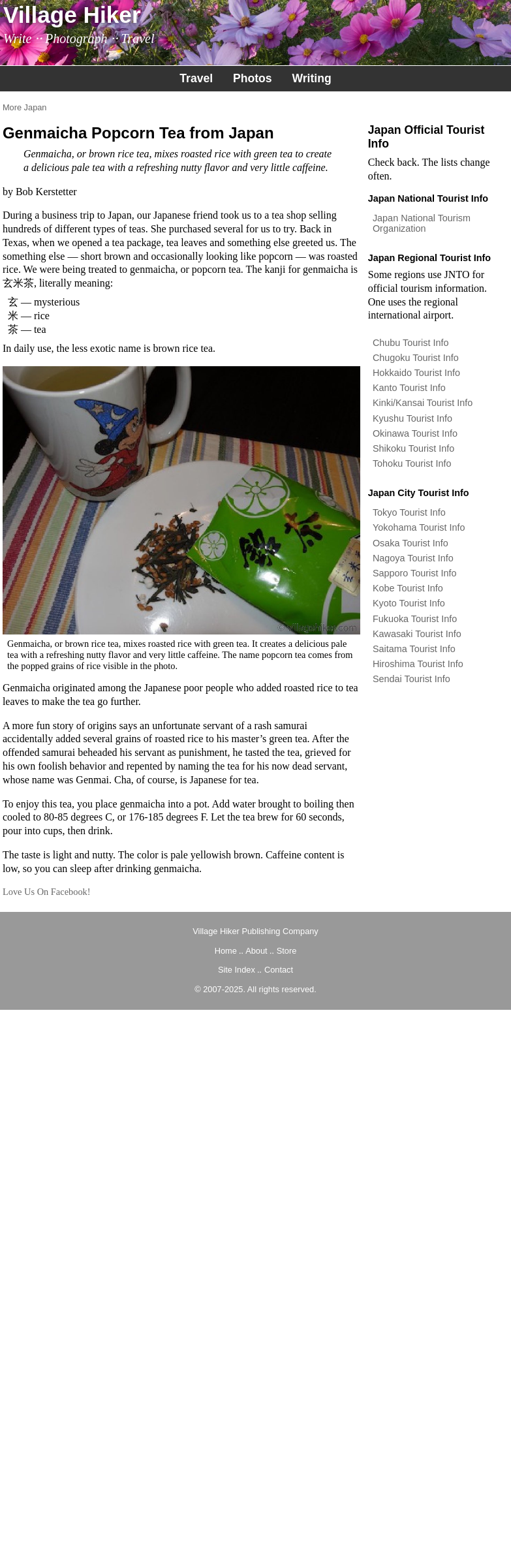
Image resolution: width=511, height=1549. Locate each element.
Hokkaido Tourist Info (416, 373)
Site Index (236, 970)
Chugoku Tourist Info (416, 357)
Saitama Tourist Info (414, 649)
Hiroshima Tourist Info (418, 664)
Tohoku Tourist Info (412, 463)
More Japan (25, 107)
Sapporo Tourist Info (415, 573)
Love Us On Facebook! (47, 891)
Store (287, 951)
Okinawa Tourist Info (415, 433)
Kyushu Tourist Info (412, 418)
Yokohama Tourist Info (419, 527)
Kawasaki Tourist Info (417, 634)
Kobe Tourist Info (408, 588)
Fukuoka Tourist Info (415, 619)
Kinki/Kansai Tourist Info (422, 403)
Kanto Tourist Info (409, 388)
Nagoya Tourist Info (413, 558)
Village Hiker (72, 14)
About (256, 951)
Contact (278, 970)
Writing (311, 78)
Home (226, 951)
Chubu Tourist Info (411, 342)
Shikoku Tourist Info (413, 448)
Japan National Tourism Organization (422, 223)
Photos (252, 78)
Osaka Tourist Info (410, 543)
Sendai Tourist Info (411, 679)
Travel (196, 78)
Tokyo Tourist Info (409, 512)
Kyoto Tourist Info (409, 603)
